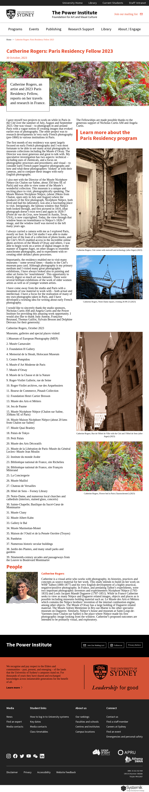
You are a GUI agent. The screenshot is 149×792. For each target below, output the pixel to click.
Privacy (27, 772)
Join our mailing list (128, 14)
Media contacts (14, 726)
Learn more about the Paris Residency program (108, 135)
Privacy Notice (134, 645)
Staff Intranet (137, 2)
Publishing (53, 29)
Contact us (112, 716)
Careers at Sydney (116, 726)
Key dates (35, 721)
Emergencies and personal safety (124, 736)
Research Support (81, 29)
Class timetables (39, 731)
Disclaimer (12, 772)
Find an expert (14, 721)
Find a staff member (117, 721)
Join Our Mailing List (93, 645)
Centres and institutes (88, 726)
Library (92, 2)
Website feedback (66, 772)
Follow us (116, 645)
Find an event (113, 731)
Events (34, 29)
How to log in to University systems (49, 716)
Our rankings (82, 716)
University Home (72, 2)
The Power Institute (74, 12)
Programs (15, 29)
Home (8, 40)
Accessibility (43, 772)
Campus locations (85, 731)
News (9, 716)
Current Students (113, 2)
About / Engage (129, 29)
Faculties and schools (87, 721)
